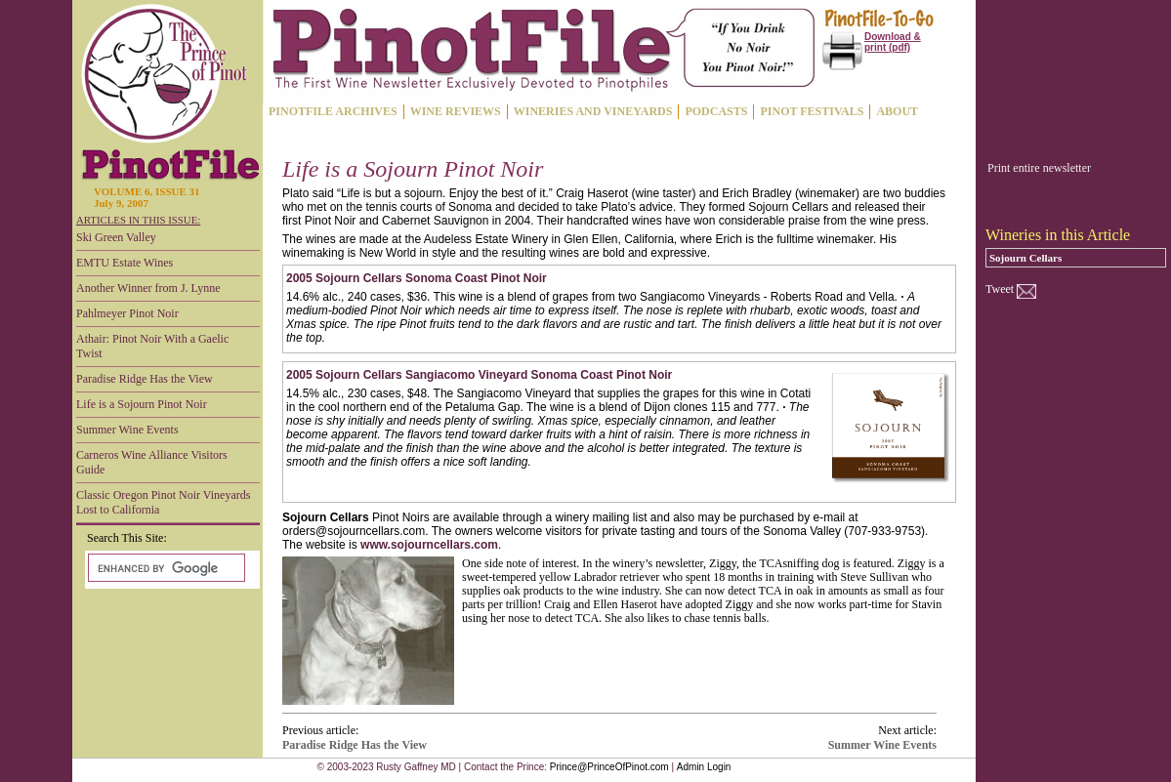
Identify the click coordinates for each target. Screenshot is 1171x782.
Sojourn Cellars (1025, 258)
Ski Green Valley (116, 237)
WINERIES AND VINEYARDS (593, 111)
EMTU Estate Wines (124, 262)
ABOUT (897, 111)
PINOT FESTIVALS (811, 111)
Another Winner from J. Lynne (148, 288)
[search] (164, 568)
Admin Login (704, 766)
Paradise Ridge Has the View (144, 379)
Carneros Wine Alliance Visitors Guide (152, 462)
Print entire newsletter (1039, 168)
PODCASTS (716, 111)
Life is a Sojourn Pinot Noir (141, 404)
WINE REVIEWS (455, 111)
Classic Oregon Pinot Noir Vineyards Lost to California (163, 502)
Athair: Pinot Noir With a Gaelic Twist (152, 346)
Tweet (999, 289)
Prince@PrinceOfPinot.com (609, 766)
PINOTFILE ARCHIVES (333, 111)
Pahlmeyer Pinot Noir (127, 313)
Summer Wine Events (127, 429)
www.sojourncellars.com (429, 545)
